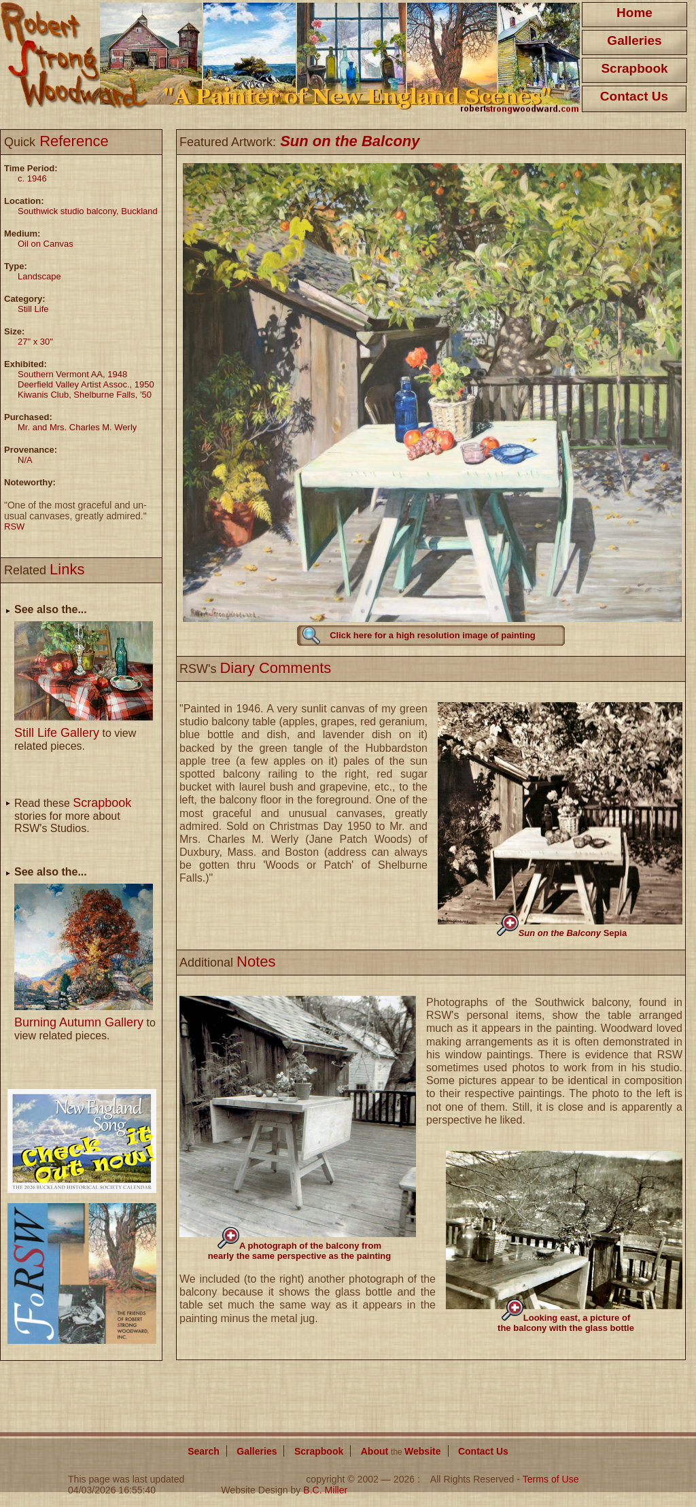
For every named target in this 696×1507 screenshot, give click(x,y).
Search (204, 1451)
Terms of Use (551, 1479)
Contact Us (634, 96)
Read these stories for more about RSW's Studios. (72, 815)
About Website (401, 1451)
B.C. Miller (325, 1490)
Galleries (634, 40)
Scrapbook (634, 68)
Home (634, 12)
